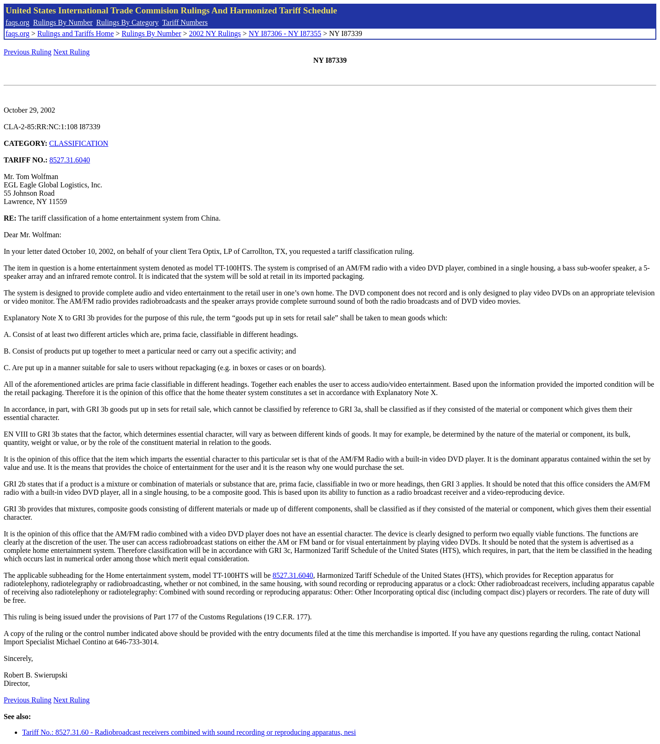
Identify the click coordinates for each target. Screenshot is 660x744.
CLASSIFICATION (78, 143)
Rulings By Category (127, 22)
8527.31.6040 (69, 160)
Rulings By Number (63, 22)
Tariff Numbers (185, 22)
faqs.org (18, 22)
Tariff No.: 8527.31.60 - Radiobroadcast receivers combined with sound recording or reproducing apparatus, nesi (189, 732)
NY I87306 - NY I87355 (285, 33)
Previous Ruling (28, 52)
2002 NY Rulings (215, 33)
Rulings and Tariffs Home (75, 33)
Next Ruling (72, 52)
